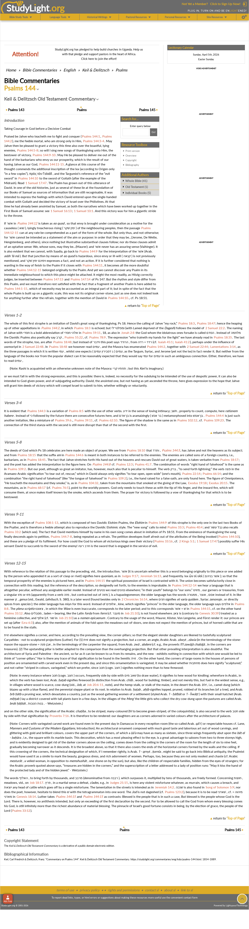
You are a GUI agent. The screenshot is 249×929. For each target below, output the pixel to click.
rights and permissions (123, 890)
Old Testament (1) (136, 187)
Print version (132, 150)
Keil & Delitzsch (95, 70)
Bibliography (132, 164)
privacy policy (90, 890)
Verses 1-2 (12, 315)
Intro (14, 120)
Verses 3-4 (12, 403)
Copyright (131, 160)
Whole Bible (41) (136, 181)
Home (11, 70)
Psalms (121, 70)
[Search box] (136, 132)
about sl (169, 890)
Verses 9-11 (14, 514)
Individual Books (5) (138, 193)
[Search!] (153, 132)
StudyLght (27, 8)
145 (147, 110)
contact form (190, 897)
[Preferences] (244, 17)
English (69, 70)
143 (16, 110)
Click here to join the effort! (99, 58)
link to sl (187, 890)
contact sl (152, 890)
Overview (130, 155)
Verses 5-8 (12, 442)
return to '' (143, 306)
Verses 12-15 (15, 563)
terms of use (65, 890)
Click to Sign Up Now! (225, 4)
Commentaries (40, 70)
